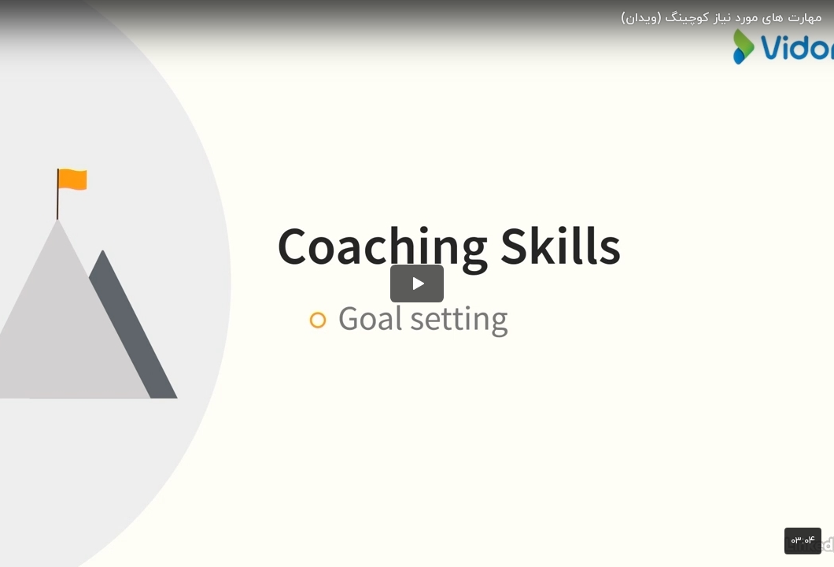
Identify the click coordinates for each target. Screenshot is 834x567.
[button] (417, 283)
